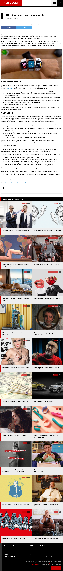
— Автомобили (32, 550)
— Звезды (6, 550)
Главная (3, 11)
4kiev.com (24, 558)
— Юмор (15, 548)
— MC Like (6, 548)
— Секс (14, 552)
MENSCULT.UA (44, 554)
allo (19, 180)
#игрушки (13, 183)
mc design (48, 563)
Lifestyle (42, 545)
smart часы (9, 89)
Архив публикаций (9, 556)
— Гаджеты (31, 548)
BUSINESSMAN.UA (45, 556)
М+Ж (14, 545)
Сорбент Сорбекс (34, 564)
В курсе (6, 554)
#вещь (27, 183)
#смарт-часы (20, 183)
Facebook (8, 27)
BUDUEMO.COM (46, 558)
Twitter (24, 27)
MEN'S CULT (25, 556)
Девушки (6, 545)
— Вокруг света (43, 552)
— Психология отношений (19, 550)
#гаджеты (7, 183)
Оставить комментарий (22, 188)
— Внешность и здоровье (45, 548)
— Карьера (41, 550)
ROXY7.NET (25, 554)
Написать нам (56, 568)
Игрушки (31, 545)
